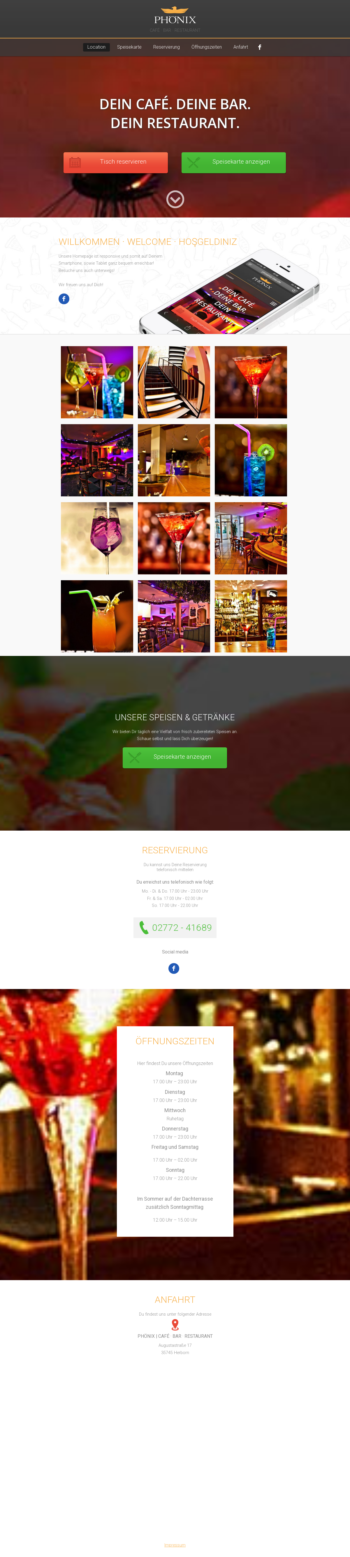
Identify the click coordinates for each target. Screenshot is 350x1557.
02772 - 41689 (182, 927)
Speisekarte (129, 47)
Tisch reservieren (123, 161)
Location (96, 47)
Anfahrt (240, 47)
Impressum (175, 1545)
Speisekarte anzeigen (241, 161)
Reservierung (166, 47)
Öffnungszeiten (206, 47)
